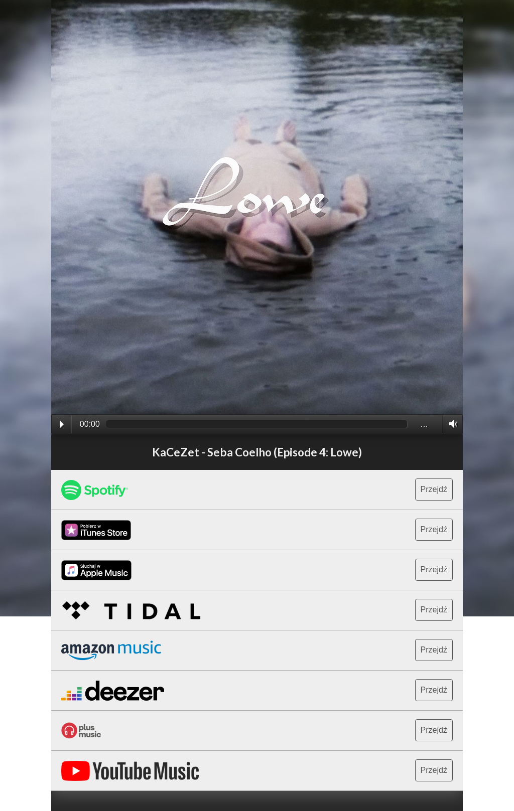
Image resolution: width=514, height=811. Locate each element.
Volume (450, 423)
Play (62, 424)
